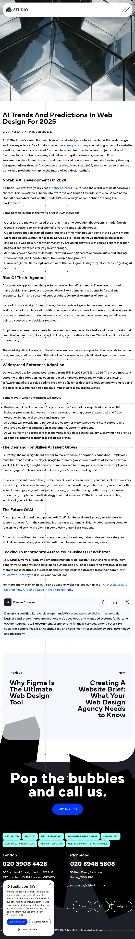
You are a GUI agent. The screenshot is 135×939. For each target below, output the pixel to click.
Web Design (12, 836)
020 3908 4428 (25, 863)
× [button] (50, 884)
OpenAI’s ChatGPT (62, 188)
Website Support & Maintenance (87, 843)
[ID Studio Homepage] (20, 9)
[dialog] (28, 908)
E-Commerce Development (82, 836)
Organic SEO (110, 836)
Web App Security (51, 843)
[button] (29, 929)
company (82, 145)
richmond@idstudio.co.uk (87, 885)
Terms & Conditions (91, 930)
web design (67, 145)
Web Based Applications (20, 843)
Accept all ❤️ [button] (17, 921)
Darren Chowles (24, 602)
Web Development (51, 836)
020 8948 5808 (92, 863)
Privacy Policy (72, 930)
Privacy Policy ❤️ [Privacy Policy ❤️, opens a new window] (15, 915)
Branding (29, 836)
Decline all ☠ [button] (40, 921)
